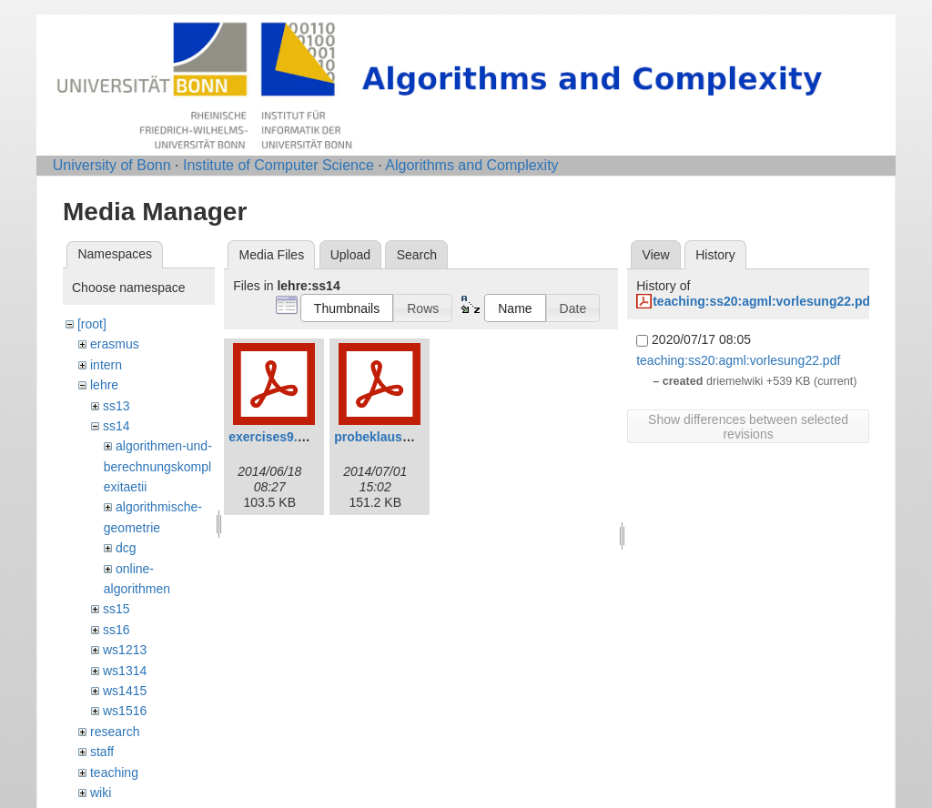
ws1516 (125, 710)
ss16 (116, 629)
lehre (104, 385)
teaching (114, 772)
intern (106, 365)
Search (417, 254)
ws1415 (125, 690)
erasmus (114, 344)
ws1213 (125, 649)
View (656, 254)
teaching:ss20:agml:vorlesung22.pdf (764, 301)
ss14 (116, 426)
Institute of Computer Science (278, 165)
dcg (126, 547)
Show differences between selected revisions (748, 426)
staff (102, 751)
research (114, 731)
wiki (100, 792)
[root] (91, 324)
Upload (350, 254)
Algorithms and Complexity (471, 165)
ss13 (116, 406)
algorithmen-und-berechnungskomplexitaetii (158, 466)
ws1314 (125, 670)
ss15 (116, 608)
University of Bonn (112, 165)
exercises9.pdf (272, 436)
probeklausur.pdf (386, 436)
